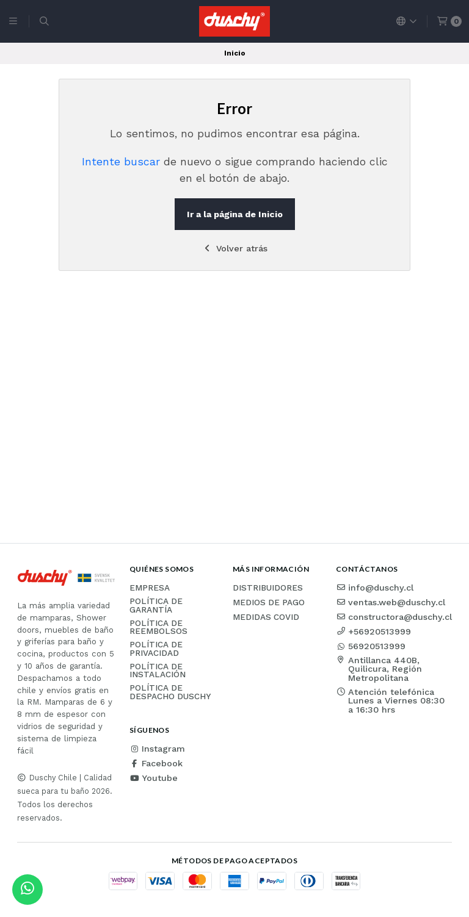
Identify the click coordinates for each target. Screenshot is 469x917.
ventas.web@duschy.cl (390, 602)
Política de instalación (157, 671)
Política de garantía (156, 605)
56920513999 (370, 646)
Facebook (156, 763)
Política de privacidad (156, 649)
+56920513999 (373, 631)
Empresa (149, 588)
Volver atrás (234, 248)
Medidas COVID (266, 617)
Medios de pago (269, 603)
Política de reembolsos (158, 627)
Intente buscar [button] (121, 162)
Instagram (157, 748)
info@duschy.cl (374, 587)
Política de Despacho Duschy (170, 692)
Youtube (153, 778)
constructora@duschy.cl (394, 617)
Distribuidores (268, 588)
